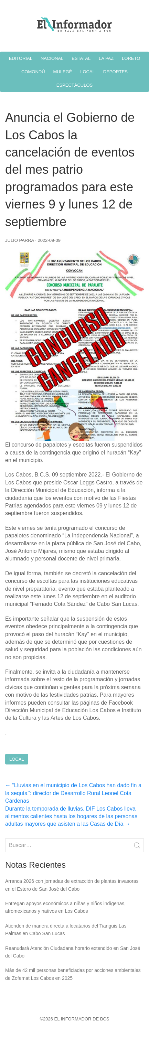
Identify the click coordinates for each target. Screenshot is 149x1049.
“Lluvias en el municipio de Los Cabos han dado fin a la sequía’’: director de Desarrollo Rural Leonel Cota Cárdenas (73, 793)
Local (16, 759)
